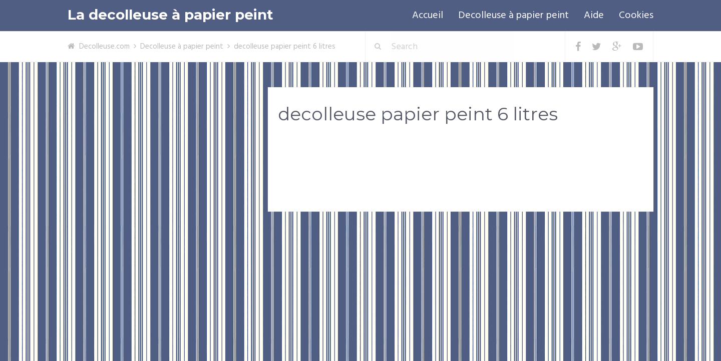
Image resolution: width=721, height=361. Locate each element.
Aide (594, 16)
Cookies (636, 16)
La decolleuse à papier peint (170, 15)
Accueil (427, 16)
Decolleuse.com (104, 47)
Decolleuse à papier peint (513, 16)
